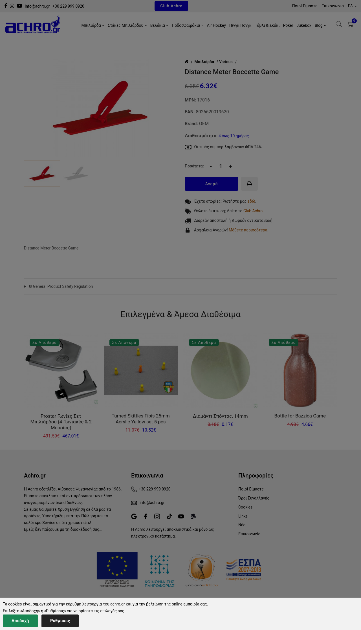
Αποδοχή (20, 620)
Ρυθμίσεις (60, 620)
